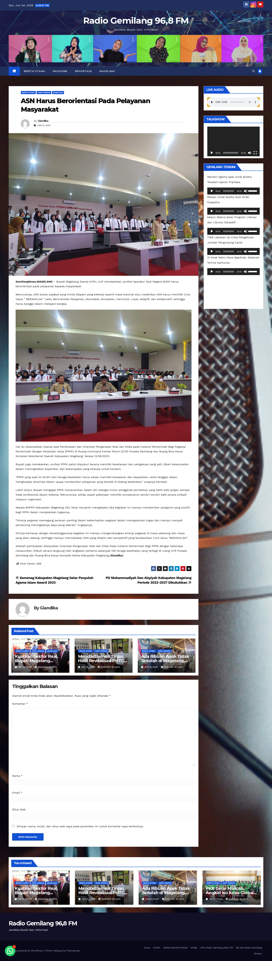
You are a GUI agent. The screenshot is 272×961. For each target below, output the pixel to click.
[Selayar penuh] (255, 153)
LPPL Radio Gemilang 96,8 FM (216, 947)
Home (147, 947)
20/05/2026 (25, 899)
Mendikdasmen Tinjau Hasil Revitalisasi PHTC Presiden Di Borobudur (101, 661)
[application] (233, 141)
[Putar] (212, 153)
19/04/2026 (89, 899)
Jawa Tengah (44, 92)
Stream (258, 953)
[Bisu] (249, 153)
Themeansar (73, 950)
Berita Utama (34, 71)
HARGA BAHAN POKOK (175, 947)
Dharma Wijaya (46, 667)
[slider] (228, 191)
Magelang (107, 71)
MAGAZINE (60, 71)
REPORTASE (83, 71)
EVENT (156, 947)
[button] (253, 71)
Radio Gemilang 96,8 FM (136, 20)
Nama (17, 775)
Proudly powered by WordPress (26, 950)
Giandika (43, 120)
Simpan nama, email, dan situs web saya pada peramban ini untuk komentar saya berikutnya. (80, 826)
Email (17, 792)
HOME (193, 947)
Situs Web (19, 809)
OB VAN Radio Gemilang (249, 947)
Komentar (20, 703)
